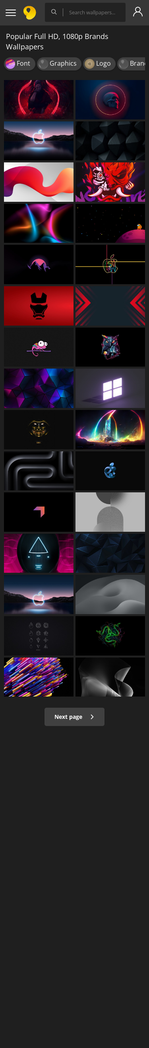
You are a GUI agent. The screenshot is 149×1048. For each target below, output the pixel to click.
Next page (74, 716)
